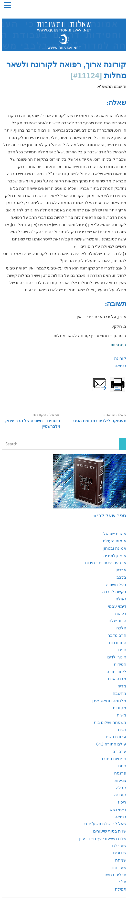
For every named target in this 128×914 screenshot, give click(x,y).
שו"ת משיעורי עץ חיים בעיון (102, 838)
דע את (120, 613)
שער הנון (118, 867)
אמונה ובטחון (114, 548)
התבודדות (117, 642)
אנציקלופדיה (114, 555)
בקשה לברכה (114, 591)
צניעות (120, 780)
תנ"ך (122, 882)
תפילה (120, 889)
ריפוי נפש (118, 809)
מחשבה (119, 693)
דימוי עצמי (117, 606)
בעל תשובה (116, 584)
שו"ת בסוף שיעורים (109, 831)
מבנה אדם (117, 679)
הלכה (121, 628)
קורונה (120, 358)
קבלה (121, 788)
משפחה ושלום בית (110, 722)
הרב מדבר (117, 635)
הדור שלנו (117, 620)
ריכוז (122, 802)
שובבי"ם (119, 846)
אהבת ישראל (114, 533)
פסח (122, 766)
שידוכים (119, 853)
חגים (122, 649)
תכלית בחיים (115, 875)
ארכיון (121, 570)
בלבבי (121, 577)
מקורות (119, 708)
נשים (122, 729)
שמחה (120, 860)
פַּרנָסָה (120, 773)
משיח (121, 715)
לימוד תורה (116, 671)
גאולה (121, 599)
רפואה (120, 365)
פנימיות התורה (113, 758)
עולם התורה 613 (111, 744)
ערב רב (119, 751)
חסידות (120, 664)
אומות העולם (114, 541)
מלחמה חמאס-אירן (109, 700)
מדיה (121, 686)
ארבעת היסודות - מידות (105, 562)
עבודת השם (116, 737)
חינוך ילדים (116, 657)
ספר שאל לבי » (109, 515)
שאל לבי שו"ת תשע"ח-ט (105, 824)
